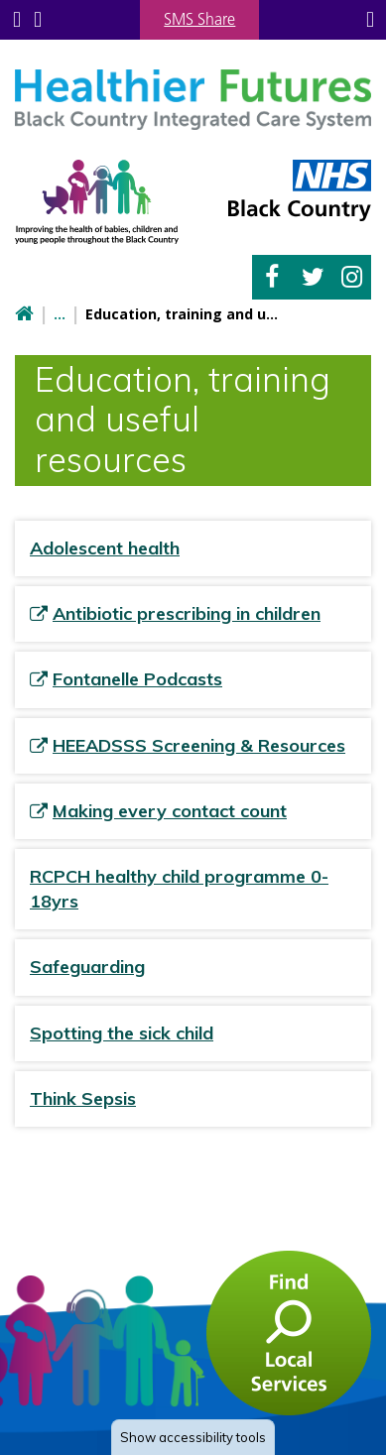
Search (38, 20)
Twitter (313, 277)
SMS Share (199, 19)
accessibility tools (193, 1437)
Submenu (17, 20)
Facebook (272, 277)
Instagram (351, 277)
